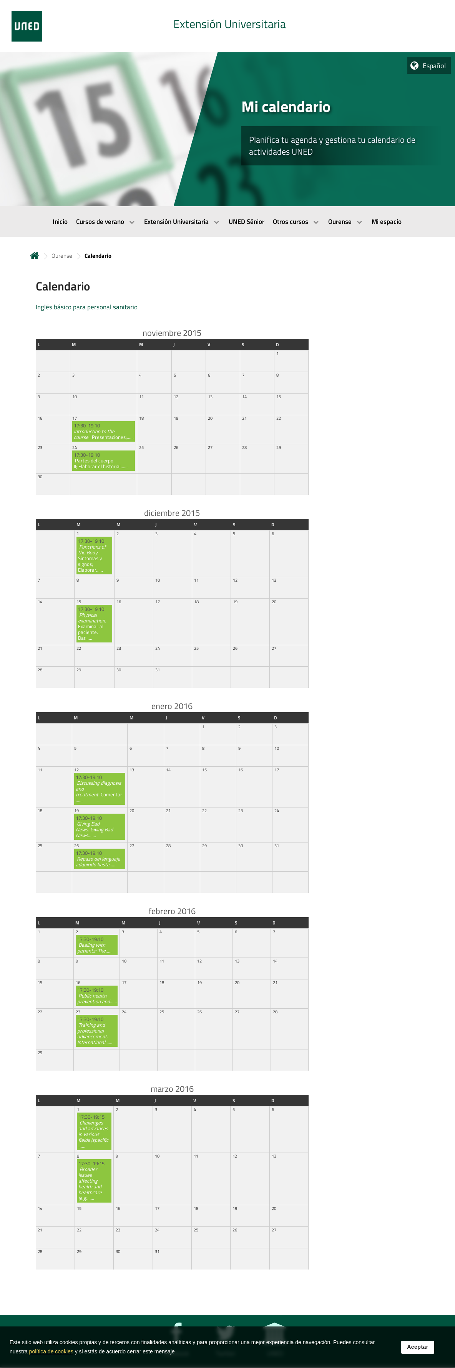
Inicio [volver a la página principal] (34, 256)
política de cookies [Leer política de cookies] (51, 1352)
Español (434, 65)
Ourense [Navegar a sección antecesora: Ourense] (61, 255)
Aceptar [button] (417, 1347)
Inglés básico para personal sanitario (87, 307)
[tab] (227, 26)
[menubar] (227, 221)
